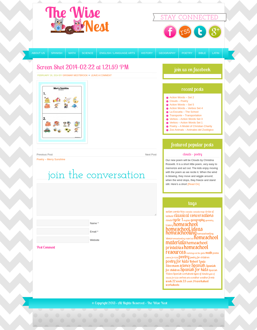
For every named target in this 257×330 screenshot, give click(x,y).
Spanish (56, 53)
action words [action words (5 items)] (173, 211)
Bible (202, 53)
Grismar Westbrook (75, 75)
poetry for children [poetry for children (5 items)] (199, 257)
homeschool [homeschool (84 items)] (186, 224)
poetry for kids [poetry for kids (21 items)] (177, 261)
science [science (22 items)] (185, 265)
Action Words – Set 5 (182, 104)
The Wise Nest (83, 25)
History (147, 53)
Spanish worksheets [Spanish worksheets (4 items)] (183, 273)
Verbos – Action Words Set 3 (186, 118)
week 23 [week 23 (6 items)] (181, 281)
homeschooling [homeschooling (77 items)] (181, 232)
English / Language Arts (117, 53)
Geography (167, 53)
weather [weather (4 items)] (195, 277)
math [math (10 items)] (208, 252)
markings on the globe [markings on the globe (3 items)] (195, 252)
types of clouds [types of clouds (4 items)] (201, 273)
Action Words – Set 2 (182, 97)
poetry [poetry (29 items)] (184, 256)
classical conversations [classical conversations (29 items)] (193, 215)
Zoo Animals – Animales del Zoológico (192, 129)
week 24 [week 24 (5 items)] (191, 281)
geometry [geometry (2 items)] (209, 220)
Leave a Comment (101, 75)
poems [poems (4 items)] (216, 252)
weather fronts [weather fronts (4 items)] (207, 277)
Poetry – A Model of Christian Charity (191, 126)
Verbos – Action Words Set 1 (186, 122)
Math (72, 53)
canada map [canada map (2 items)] (198, 211)
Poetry (187, 53)
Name (93, 223)
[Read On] (193, 184)
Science (87, 53)
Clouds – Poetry (179, 100)
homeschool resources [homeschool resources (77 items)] (187, 249)
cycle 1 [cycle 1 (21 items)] (178, 219)
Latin (215, 53)
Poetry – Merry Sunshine (51, 159)
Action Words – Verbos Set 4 (186, 108)
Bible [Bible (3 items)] (182, 211)
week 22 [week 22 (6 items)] (171, 281)
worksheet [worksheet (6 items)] (202, 281)
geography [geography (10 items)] (198, 220)
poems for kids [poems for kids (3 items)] (172, 257)
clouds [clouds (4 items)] (169, 220)
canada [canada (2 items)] (188, 211)
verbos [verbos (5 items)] (182, 277)
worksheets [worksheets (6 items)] (172, 285)
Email (93, 231)
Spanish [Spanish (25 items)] (198, 265)
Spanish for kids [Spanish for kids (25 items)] (194, 269)
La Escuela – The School (184, 111)
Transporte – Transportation (186, 115)
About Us (38, 53)
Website (94, 240)
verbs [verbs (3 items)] (189, 277)
